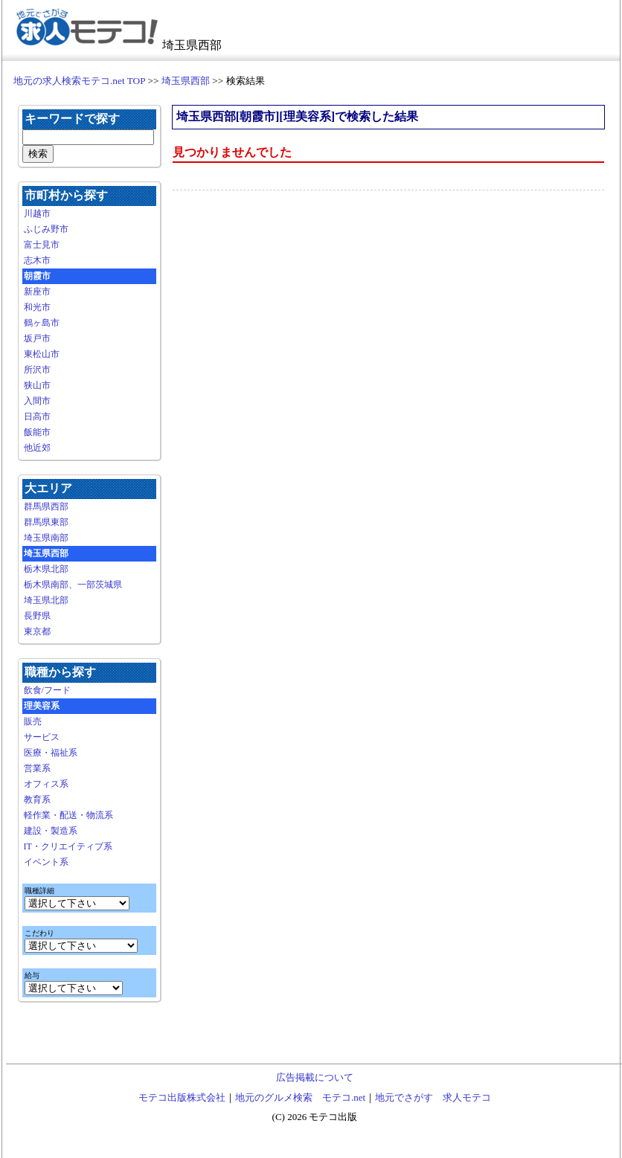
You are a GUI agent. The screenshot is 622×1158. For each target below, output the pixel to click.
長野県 (37, 616)
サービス (42, 737)
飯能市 (37, 432)
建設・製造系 (50, 831)
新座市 (37, 291)
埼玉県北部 (46, 600)
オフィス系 (46, 784)
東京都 (37, 631)
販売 (33, 721)
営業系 (37, 768)
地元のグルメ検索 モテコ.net (300, 1097)
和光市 (37, 307)
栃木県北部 (46, 569)
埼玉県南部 (46, 538)
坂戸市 (37, 338)
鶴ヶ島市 (42, 323)
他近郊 (37, 448)
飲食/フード (47, 690)
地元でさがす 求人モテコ (433, 1097)
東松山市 (42, 354)
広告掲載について (314, 1077)
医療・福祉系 (50, 752)
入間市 (37, 401)
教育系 (37, 799)
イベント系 (46, 862)
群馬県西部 (46, 506)
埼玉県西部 (185, 80)
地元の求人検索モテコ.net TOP (79, 80)
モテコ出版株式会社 (181, 1097)
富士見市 (42, 244)
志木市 (37, 260)
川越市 (37, 213)
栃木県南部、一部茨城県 (73, 584)
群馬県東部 (46, 522)
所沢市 (37, 369)
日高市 (37, 416)
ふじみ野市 (46, 229)
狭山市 (37, 385)
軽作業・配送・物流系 (68, 815)
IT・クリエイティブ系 (68, 846)
